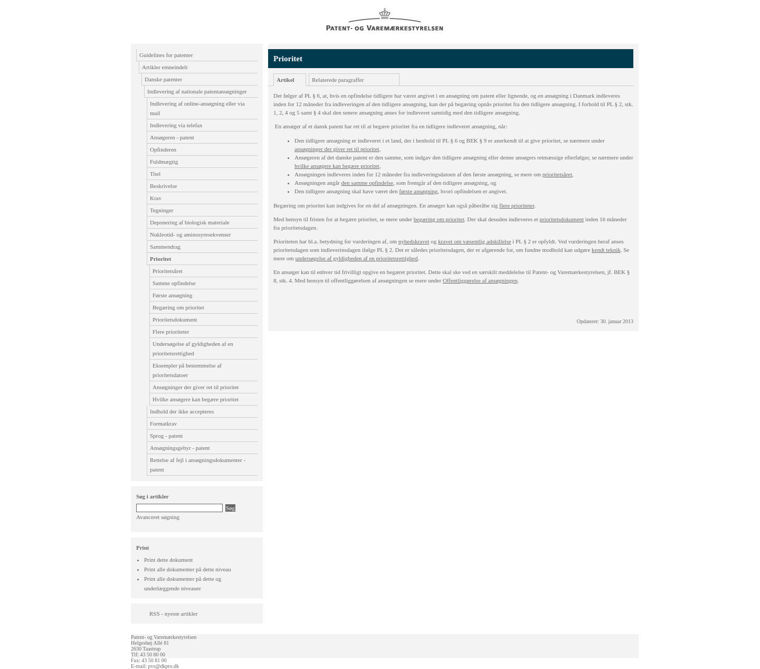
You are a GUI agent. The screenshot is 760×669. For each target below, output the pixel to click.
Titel (155, 174)
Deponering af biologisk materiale (190, 222)
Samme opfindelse (174, 283)
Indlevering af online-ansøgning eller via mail (197, 108)
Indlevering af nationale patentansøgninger (196, 91)
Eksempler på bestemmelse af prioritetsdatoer (187, 370)
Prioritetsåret (168, 271)
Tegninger (161, 210)
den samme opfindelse (367, 183)
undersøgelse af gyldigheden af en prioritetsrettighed (357, 258)
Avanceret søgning (157, 517)
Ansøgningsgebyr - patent (180, 448)
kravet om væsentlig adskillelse (474, 241)
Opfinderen (163, 149)
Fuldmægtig (164, 161)
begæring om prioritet (439, 219)
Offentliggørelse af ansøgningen (480, 280)
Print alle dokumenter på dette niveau (187, 569)
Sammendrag (165, 246)
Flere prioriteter (171, 331)
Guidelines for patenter (166, 55)
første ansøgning (418, 191)
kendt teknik (606, 250)
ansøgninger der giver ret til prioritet (336, 149)
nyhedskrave (414, 241)
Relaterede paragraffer (338, 80)
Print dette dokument (168, 560)
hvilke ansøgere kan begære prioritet (336, 166)
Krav (156, 198)
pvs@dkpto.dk (163, 666)
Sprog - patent (166, 435)
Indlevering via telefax (176, 125)
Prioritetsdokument (175, 319)
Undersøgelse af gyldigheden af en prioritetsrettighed (193, 348)
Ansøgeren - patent (172, 137)
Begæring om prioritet (178, 307)
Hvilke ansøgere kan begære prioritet (196, 399)
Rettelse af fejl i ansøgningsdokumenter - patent (197, 465)
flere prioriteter (516, 205)
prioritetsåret (557, 174)
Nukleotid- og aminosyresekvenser (190, 234)
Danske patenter (163, 79)
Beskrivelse (163, 186)
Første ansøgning (172, 295)
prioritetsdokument (561, 219)
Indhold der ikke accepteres (182, 411)
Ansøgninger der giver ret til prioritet (196, 387)
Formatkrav (163, 423)
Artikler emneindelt (164, 67)
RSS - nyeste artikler (173, 613)
